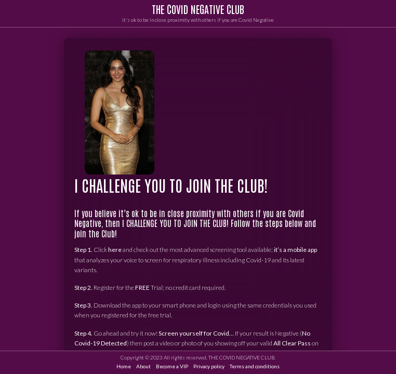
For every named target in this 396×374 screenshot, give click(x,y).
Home (123, 366)
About (143, 366)
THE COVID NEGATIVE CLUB (198, 9)
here (115, 250)
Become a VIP (172, 366)
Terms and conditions (255, 366)
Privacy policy (209, 366)
